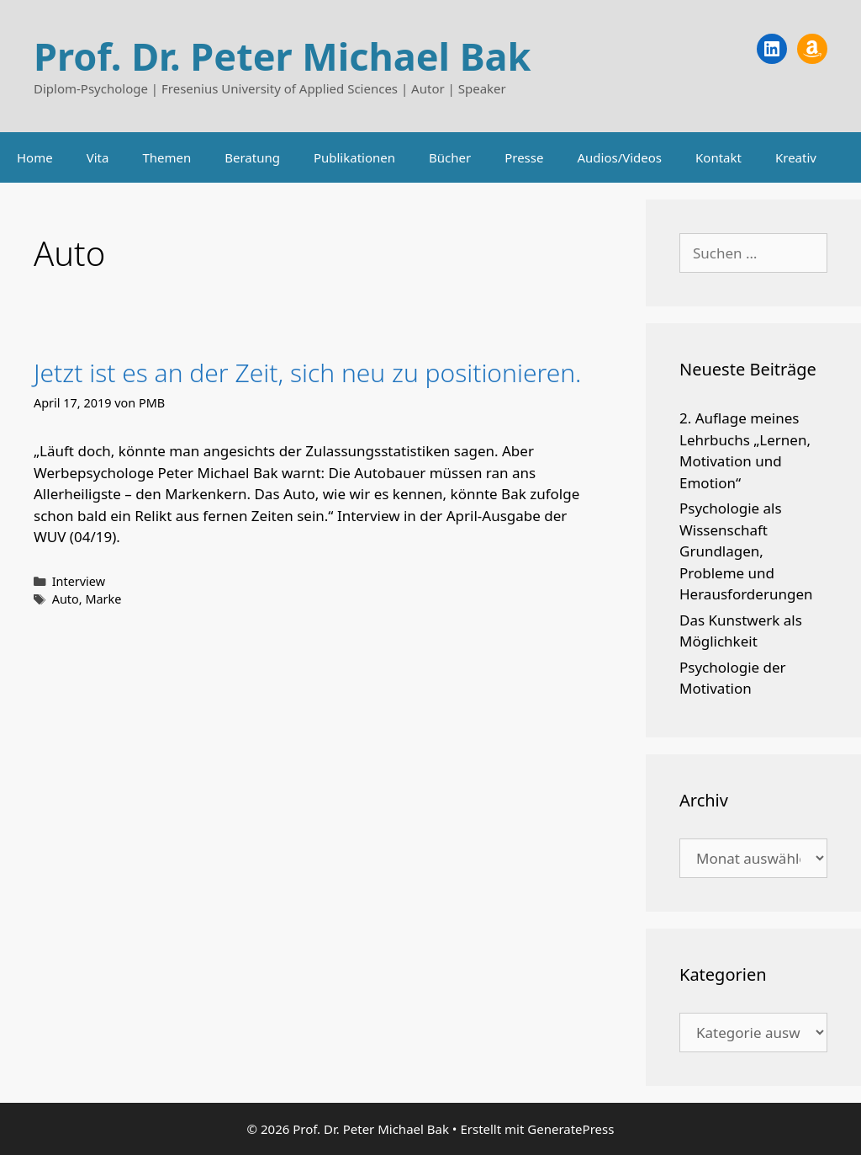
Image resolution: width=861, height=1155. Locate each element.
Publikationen (354, 157)
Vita (98, 157)
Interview (78, 581)
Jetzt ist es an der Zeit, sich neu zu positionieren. (307, 372)
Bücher (450, 157)
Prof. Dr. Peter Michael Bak (282, 56)
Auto (65, 599)
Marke (103, 599)
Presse (523, 157)
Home (35, 157)
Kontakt (718, 157)
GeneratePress (570, 1128)
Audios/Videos (619, 157)
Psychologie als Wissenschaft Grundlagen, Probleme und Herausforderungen (746, 551)
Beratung (252, 157)
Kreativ (795, 157)
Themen (166, 157)
